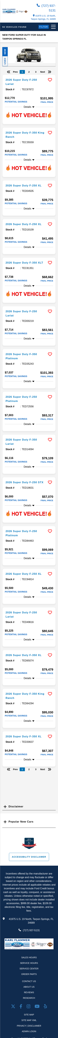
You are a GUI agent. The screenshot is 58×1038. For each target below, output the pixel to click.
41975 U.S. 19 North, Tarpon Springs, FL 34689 (43, 17)
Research (29, 998)
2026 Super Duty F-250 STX (24, 482)
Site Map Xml (29, 1020)
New (5, 51)
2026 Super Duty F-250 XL (24, 185)
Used (5, 61)
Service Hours (29, 963)
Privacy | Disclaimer (29, 1026)
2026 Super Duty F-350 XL (24, 655)
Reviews (29, 992)
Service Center (29, 968)
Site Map (29, 1014)
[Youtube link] (38, 1007)
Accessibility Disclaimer (29, 857)
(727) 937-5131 (46, 8)
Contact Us (29, 981)
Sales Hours (29, 957)
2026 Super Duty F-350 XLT (24, 262)
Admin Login (29, 1031)
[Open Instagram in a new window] (29, 1007)
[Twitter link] (14, 1007)
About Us (29, 987)
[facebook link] (21, 1007)
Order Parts (29, 974)
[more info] (29, 180)
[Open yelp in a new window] (45, 1007)
